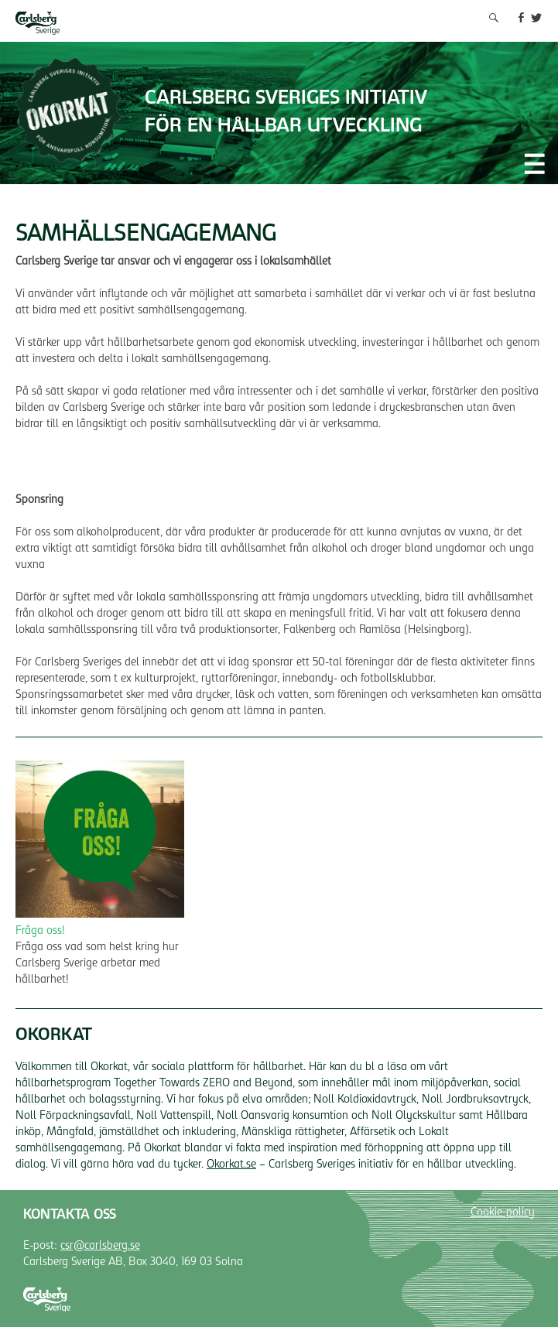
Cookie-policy (503, 1213)
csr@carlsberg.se (100, 1246)
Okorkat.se (231, 1165)
